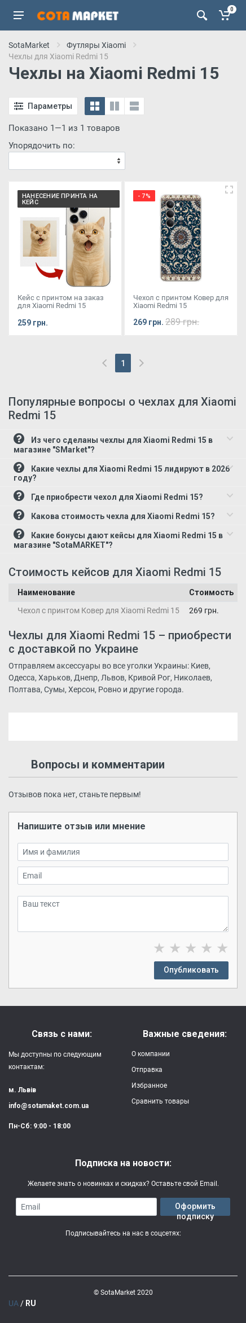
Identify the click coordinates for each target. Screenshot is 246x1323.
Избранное (149, 1085)
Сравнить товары (160, 1101)
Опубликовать (191, 969)
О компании (150, 1054)
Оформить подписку (195, 1209)
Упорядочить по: (41, 145)
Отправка (146, 1070)
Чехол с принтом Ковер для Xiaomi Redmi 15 (98, 610)
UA (13, 1303)
